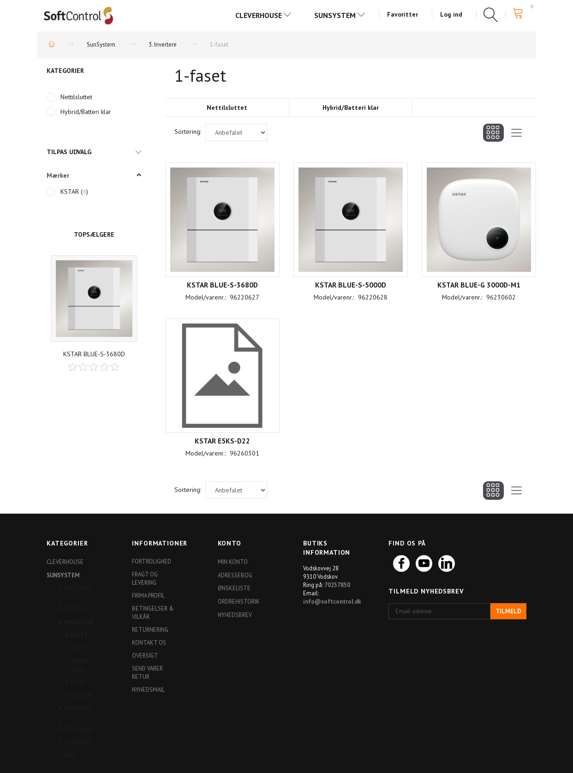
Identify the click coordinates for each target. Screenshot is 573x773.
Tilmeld (508, 611)
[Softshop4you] (78, 15)
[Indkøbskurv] (520, 13)
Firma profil (148, 595)
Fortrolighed (151, 561)
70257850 (337, 584)
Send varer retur (147, 672)
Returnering (150, 629)
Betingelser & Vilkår (153, 612)
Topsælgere (94, 234)
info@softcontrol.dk (332, 601)
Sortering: (187, 131)
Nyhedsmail (148, 689)
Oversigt (145, 655)
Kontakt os (149, 642)
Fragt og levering (145, 578)
